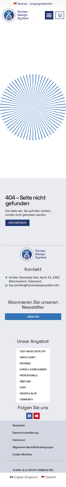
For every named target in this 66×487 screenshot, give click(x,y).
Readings (25, 363)
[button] (49, 15)
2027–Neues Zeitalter (32, 351)
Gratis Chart (27, 357)
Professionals (29, 375)
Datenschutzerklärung (25, 432)
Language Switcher (41, 3)
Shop (23, 387)
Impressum (18, 440)
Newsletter (18, 425)
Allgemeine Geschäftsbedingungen (32, 447)
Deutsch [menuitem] (50, 477)
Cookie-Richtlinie (22, 454)
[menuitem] (20, 3)
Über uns (25, 381)
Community (26, 399)
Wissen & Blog (28, 393)
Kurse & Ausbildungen (33, 369)
